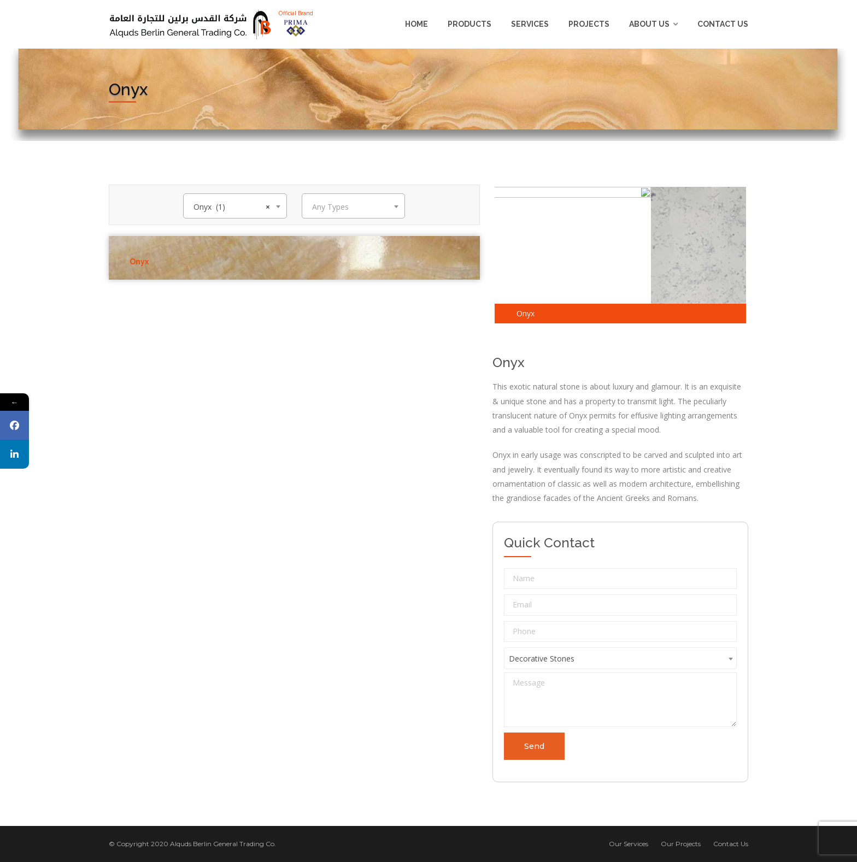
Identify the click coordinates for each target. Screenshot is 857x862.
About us (649, 24)
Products (469, 24)
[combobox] (234, 206)
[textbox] (353, 207)
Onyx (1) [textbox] (231, 207)
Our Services (628, 844)
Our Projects (681, 844)
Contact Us (722, 24)
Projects (588, 24)
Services (530, 24)
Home (416, 24)
